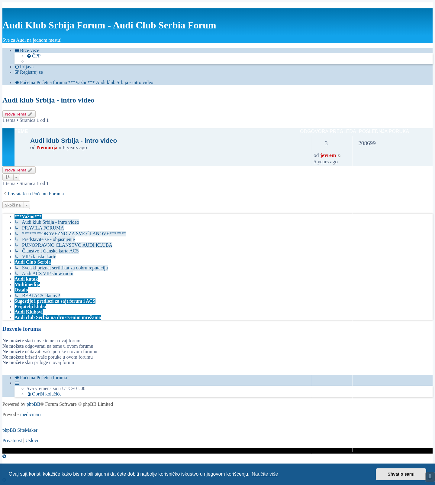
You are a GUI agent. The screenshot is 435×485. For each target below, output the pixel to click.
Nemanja (47, 147)
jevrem (328, 155)
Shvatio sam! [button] (401, 474)
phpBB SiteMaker (19, 430)
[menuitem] (33, 56)
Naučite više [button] (265, 474)
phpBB (33, 404)
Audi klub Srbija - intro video (48, 100)
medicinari (30, 414)
